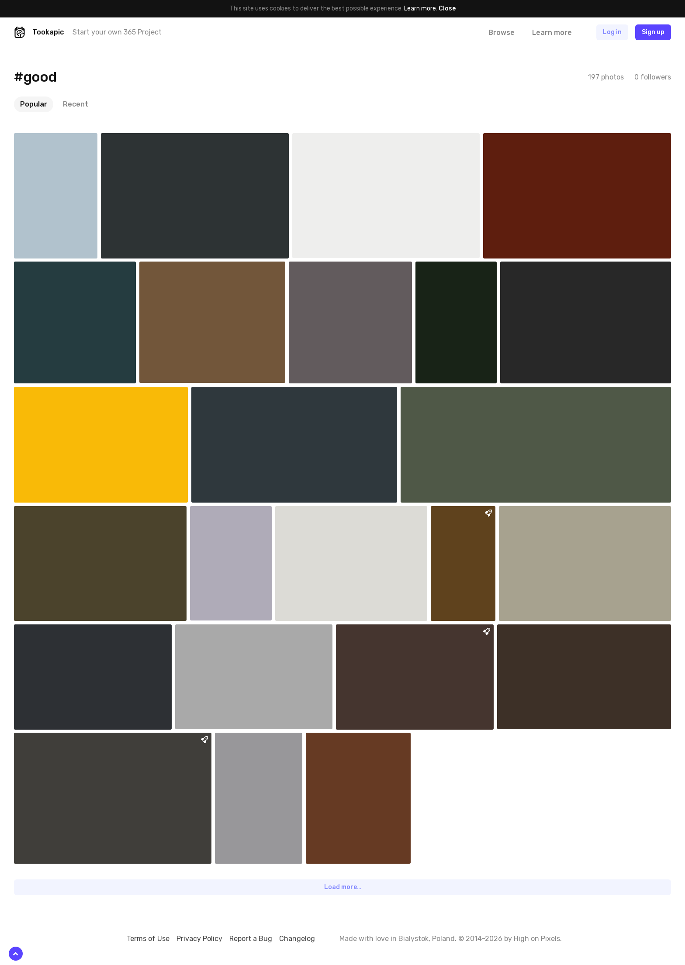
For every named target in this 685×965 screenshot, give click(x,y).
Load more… (342, 887)
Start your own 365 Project (117, 32)
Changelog (297, 938)
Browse (501, 32)
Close (447, 8)
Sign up (653, 32)
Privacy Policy (199, 938)
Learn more (420, 8)
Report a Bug (250, 938)
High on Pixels (537, 938)
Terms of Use (148, 938)
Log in (612, 32)
